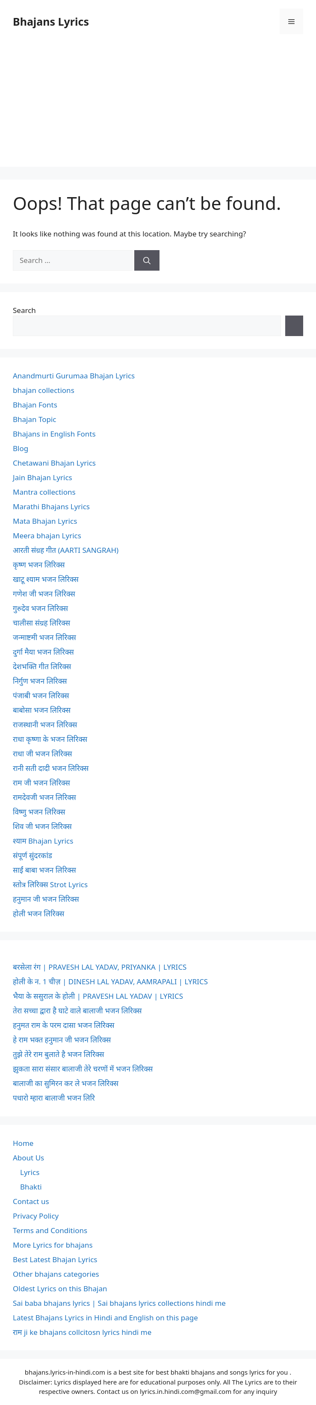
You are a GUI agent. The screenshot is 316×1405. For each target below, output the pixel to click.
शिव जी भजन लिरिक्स (42, 826)
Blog (20, 448)
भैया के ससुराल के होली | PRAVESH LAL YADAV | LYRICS (98, 996)
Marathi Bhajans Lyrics (51, 506)
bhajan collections (43, 390)
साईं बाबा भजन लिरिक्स (44, 870)
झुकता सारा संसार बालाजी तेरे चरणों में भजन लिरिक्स (83, 1069)
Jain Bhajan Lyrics (42, 477)
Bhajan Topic (34, 419)
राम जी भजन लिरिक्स (41, 783)
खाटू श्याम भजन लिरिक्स (46, 579)
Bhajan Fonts (35, 405)
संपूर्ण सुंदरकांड (32, 855)
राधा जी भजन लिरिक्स (42, 754)
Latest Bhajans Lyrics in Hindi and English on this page (105, 1317)
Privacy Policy (36, 1216)
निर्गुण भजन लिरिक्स (40, 681)
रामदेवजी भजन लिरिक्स (44, 797)
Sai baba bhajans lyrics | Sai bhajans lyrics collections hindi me (119, 1303)
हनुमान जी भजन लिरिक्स (46, 899)
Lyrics (29, 1172)
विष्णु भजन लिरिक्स (39, 812)
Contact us (31, 1201)
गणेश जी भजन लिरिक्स (44, 594)
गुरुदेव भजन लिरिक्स (40, 608)
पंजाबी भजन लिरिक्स (41, 695)
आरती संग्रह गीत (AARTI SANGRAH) (65, 550)
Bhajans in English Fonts (54, 434)
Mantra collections (44, 492)
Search (24, 310)
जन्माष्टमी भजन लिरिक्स (44, 637)
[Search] (146, 260)
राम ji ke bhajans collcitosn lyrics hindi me (82, 1332)
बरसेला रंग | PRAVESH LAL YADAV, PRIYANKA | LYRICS (99, 967)
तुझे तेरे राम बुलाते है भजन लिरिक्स (58, 1054)
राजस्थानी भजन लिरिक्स (45, 724)
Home (23, 1143)
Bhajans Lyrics (51, 21)
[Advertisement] (158, 107)
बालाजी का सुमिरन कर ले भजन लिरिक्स (65, 1083)
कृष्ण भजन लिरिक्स (39, 565)
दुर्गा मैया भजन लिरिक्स (43, 652)
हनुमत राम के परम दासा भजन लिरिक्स (63, 1025)
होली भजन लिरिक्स (38, 913)
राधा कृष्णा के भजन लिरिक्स (50, 739)
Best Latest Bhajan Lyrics (55, 1259)
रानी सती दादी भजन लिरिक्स (51, 768)
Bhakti (31, 1187)
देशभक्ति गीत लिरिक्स (42, 666)
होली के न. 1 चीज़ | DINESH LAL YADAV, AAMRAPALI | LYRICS (110, 981)
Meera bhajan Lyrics (47, 535)
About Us (28, 1158)
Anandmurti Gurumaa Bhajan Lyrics (74, 376)
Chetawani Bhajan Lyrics (54, 463)
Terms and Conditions (50, 1230)
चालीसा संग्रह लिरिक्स (41, 623)
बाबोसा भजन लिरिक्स (42, 710)
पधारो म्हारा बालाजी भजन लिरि (54, 1098)
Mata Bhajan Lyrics (45, 521)
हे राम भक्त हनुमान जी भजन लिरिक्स (62, 1040)
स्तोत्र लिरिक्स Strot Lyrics (50, 884)
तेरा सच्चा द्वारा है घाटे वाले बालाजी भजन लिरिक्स (77, 1010)
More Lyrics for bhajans (53, 1245)
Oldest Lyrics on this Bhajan (60, 1288)
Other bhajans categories (56, 1274)
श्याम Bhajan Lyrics (43, 841)
